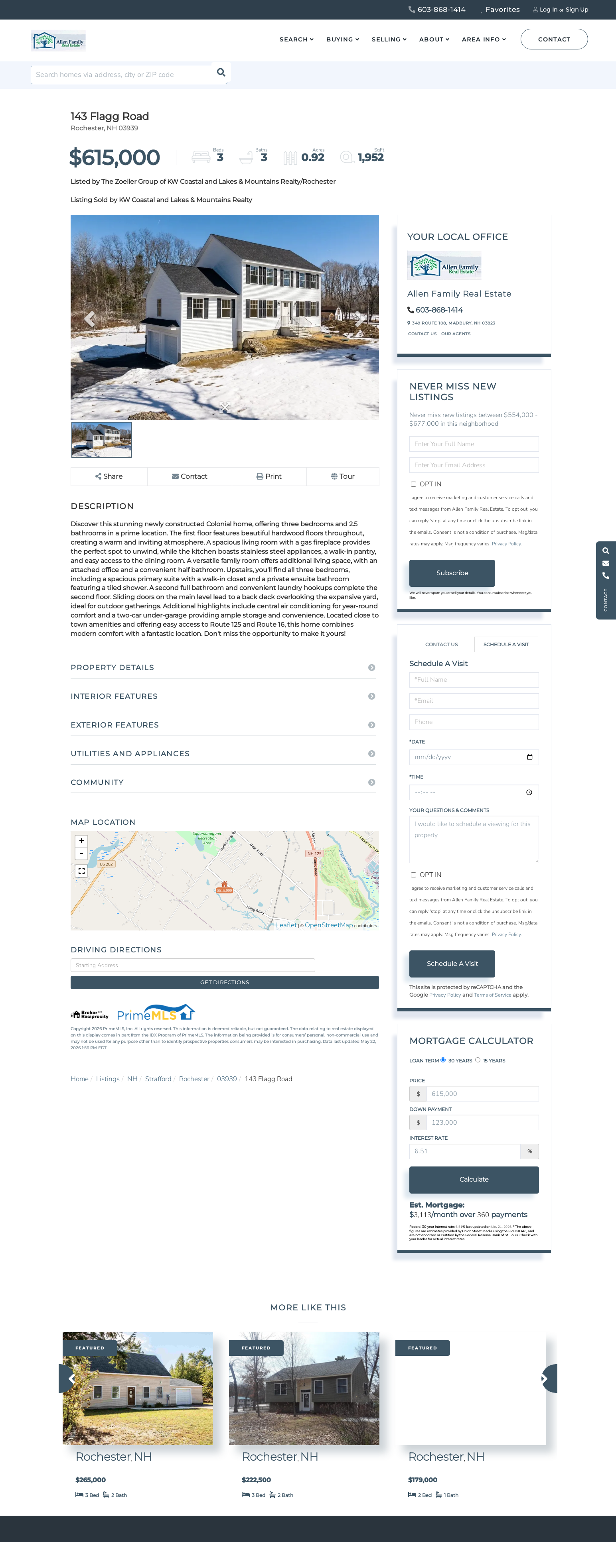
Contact (554, 39)
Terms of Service (492, 1002)
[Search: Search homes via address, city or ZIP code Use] (129, 82)
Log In (548, 9)
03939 (227, 1074)
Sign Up (577, 9)
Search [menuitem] (294, 39)
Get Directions (349, 973)
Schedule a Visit (506, 652)
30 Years (456, 1068)
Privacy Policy (506, 551)
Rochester (194, 1074)
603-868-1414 (437, 10)
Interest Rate (428, 1146)
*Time (416, 784)
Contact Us (422, 341)
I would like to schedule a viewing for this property (474, 847)
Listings (108, 1074)
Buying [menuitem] (339, 39)
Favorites (500, 10)
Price (417, 1088)
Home (80, 1074)
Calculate (452, 1187)
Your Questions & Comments (449, 818)
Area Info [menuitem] (481, 39)
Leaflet (286, 933)
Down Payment (430, 1117)
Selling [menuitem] (386, 39)
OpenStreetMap (329, 933)
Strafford (158, 1074)
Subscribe (452, 580)
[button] (218, 82)
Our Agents (455, 341)
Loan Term (424, 1068)
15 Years (490, 1068)
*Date (417, 749)
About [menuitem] (431, 39)
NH (132, 1074)
